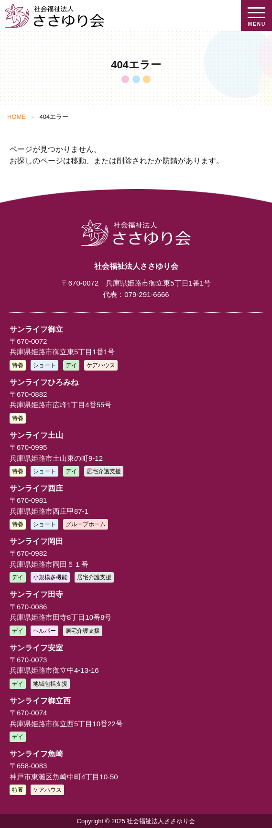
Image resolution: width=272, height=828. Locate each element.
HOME (16, 116)
